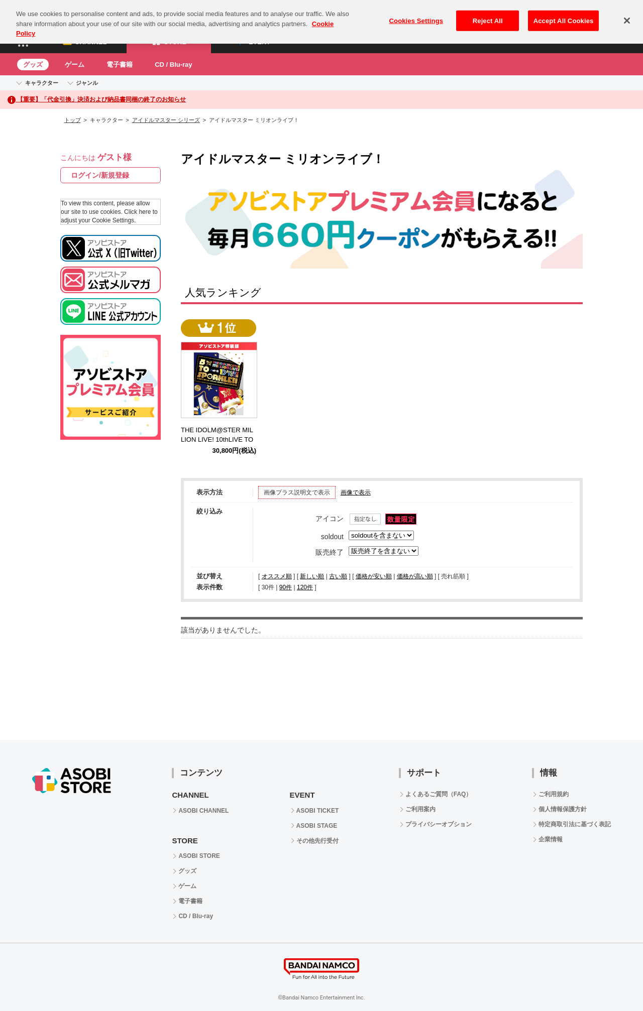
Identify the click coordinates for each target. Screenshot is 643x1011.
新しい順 (312, 576)
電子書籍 (119, 64)
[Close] (627, 12)
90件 (285, 587)
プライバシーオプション (438, 824)
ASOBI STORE (199, 855)
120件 (305, 587)
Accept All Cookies (563, 12)
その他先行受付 (317, 840)
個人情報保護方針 (563, 809)
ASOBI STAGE (317, 825)
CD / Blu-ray (173, 64)
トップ (72, 120)
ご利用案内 (420, 809)
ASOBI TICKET (317, 810)
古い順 (338, 576)
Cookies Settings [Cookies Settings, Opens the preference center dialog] (416, 12)
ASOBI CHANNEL (203, 810)
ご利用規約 (554, 794)
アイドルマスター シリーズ (166, 120)
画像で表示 (356, 492)
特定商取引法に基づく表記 (575, 824)
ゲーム (74, 64)
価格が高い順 (415, 576)
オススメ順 (277, 576)
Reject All (488, 12)
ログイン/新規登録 (100, 175)
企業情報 (551, 839)
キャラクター (41, 83)
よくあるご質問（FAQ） (438, 794)
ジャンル (87, 83)
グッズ (33, 64)
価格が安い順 (374, 576)
